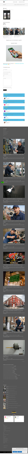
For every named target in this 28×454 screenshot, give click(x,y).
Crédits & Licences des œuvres (5, 435)
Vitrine (4, 432)
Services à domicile (19, 266)
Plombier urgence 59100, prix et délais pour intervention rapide (8, 369)
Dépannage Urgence (11, 180)
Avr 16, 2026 (5, 157)
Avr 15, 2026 (5, 180)
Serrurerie (4, 443)
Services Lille (18, 180)
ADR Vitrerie (4, 426)
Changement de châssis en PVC (20, 4)
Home (15, 4)
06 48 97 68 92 (5, 0)
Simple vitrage (5, 429)
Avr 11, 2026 (5, 266)
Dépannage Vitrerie (15, 157)
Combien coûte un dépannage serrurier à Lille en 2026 (13, 310)
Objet (7, 76)
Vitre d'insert (5, 430)
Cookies (4, 434)
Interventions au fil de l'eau (5, 133)
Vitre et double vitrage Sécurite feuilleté (7, 431)
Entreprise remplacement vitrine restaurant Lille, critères (8, 371)
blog (3, 433)
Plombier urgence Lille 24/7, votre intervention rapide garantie (8, 373)
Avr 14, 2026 (5, 200)
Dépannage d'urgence (11, 157)
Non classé (10, 358)
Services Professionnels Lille (20, 157)
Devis (3, 135)
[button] (24, 419)
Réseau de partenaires (5, 132)
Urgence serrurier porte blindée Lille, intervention (12, 198)
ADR (3, 425)
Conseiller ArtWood (5, 134)
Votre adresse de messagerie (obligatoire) (7, 73)
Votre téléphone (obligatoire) (7, 75)
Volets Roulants (17, 223)
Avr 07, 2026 (5, 358)
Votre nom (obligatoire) (7, 70)
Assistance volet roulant (6, 446)
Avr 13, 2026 (5, 223)
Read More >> (23, 160)
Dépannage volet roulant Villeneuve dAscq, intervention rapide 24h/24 (9, 374)
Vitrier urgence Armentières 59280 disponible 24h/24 (13, 265)
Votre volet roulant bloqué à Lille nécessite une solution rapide (8, 368)
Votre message (7, 82)
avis (3, 381)
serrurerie (14, 200)
